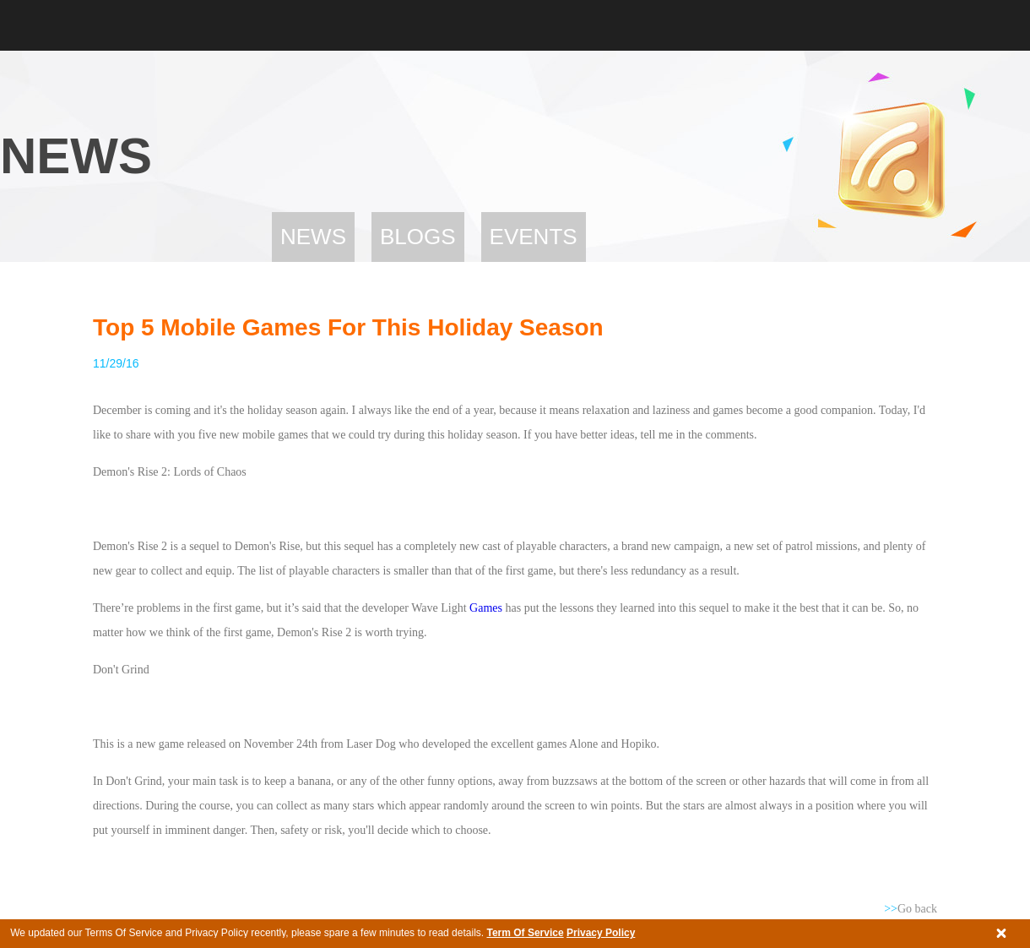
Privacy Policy (600, 933)
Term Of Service (524, 933)
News (313, 236)
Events (533, 236)
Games (484, 608)
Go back (910, 908)
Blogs (418, 236)
